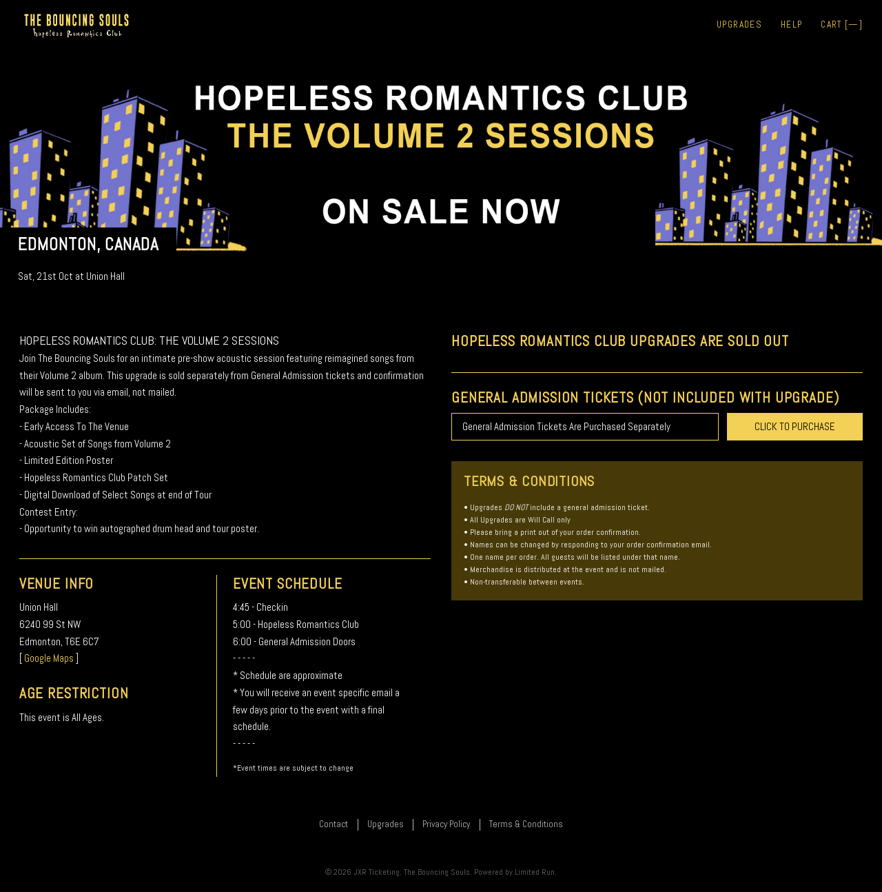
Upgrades (739, 24)
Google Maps (49, 658)
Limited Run (535, 872)
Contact (333, 824)
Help (791, 24)
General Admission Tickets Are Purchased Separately (566, 426)
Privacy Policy (446, 824)
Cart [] (842, 24)
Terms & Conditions (526, 824)
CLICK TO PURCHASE (795, 426)
